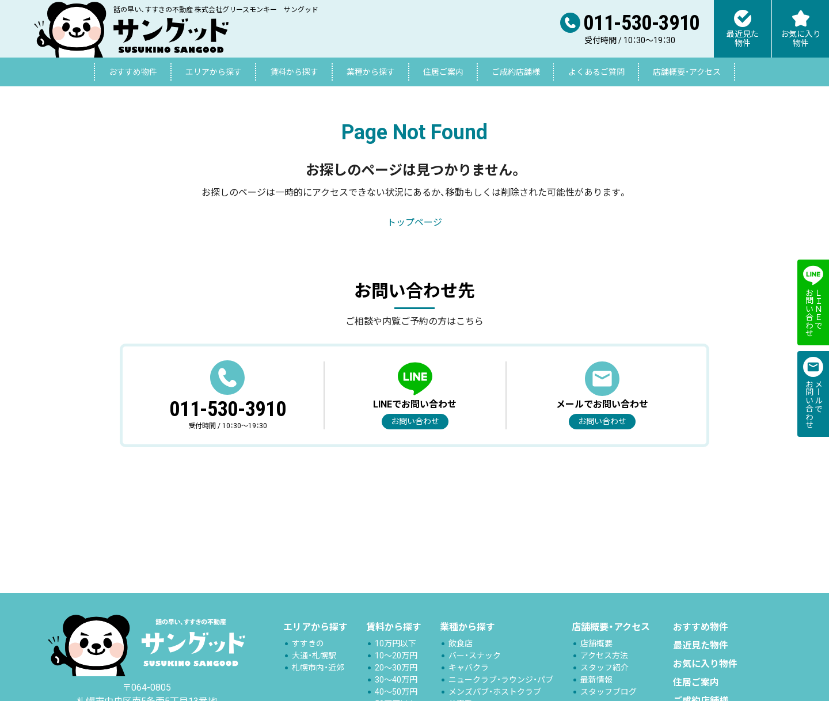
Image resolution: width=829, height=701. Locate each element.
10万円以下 (395, 632)
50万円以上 (395, 692)
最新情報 (596, 668)
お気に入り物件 (705, 652)
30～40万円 (396, 668)
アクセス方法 (604, 644)
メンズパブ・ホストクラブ (494, 680)
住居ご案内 (443, 72)
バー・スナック (474, 644)
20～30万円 (396, 656)
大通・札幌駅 (314, 644)
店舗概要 (596, 632)
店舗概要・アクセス (687, 72)
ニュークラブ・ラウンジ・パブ (500, 668)
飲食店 (460, 632)
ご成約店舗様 (516, 72)
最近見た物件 (700, 633)
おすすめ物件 (133, 72)
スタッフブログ (608, 680)
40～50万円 (396, 680)
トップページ (414, 222)
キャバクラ (468, 656)
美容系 (460, 692)
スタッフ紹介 (604, 656)
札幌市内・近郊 (318, 656)
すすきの (308, 632)
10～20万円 (396, 644)
